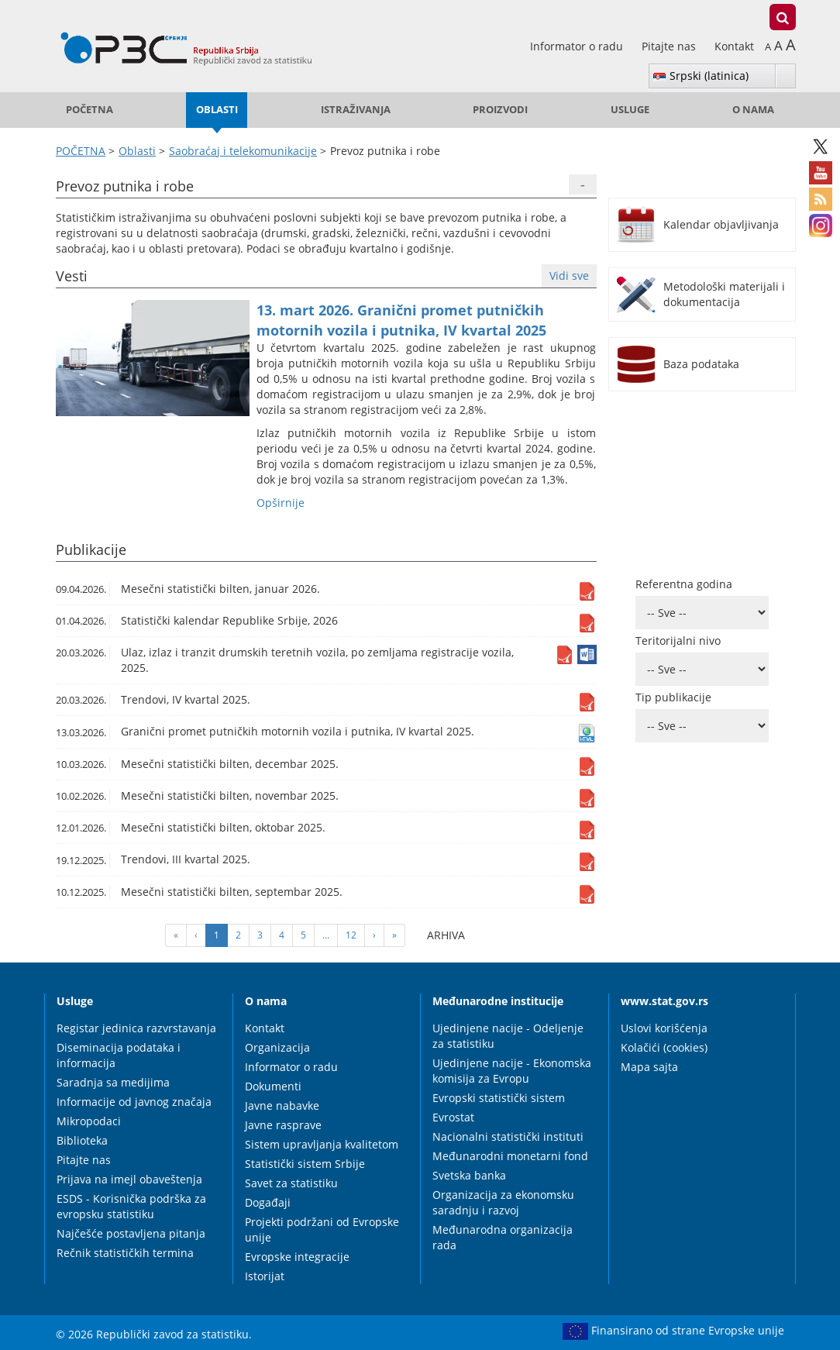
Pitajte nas (670, 46)
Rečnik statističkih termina (125, 1252)
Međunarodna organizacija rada (502, 1237)
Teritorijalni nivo (678, 640)
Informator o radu (578, 46)
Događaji (268, 1202)
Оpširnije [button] (280, 502)
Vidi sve (569, 275)
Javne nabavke (282, 1105)
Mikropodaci (89, 1121)
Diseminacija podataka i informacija (119, 1055)
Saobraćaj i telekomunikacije (243, 150)
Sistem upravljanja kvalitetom (321, 1144)
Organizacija (277, 1047)
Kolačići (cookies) (664, 1047)
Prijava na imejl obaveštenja (129, 1179)
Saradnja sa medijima (113, 1082)
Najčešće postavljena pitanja (131, 1233)
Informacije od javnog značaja (134, 1101)
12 (351, 935)
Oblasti (217, 109)
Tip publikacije (673, 697)
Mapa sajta (649, 1066)
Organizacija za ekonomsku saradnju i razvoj (503, 1202)
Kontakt (734, 46)
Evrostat (453, 1117)
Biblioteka (82, 1140)
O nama (753, 109)
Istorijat (264, 1276)
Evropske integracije (297, 1256)
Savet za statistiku (291, 1183)
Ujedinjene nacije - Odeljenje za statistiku (508, 1036)
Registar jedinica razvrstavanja (136, 1028)
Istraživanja (356, 109)
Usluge (630, 109)
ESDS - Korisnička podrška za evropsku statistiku (131, 1206)
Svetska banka (469, 1175)
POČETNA (89, 109)
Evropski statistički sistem (498, 1097)
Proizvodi (500, 109)
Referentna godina (683, 584)
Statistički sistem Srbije (305, 1163)
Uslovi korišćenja (664, 1028)
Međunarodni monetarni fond (510, 1156)
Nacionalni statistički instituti (508, 1136)
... (325, 935)
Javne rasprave (283, 1125)
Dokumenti (273, 1086)
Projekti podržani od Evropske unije (322, 1229)
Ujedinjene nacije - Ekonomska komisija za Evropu (511, 1071)
